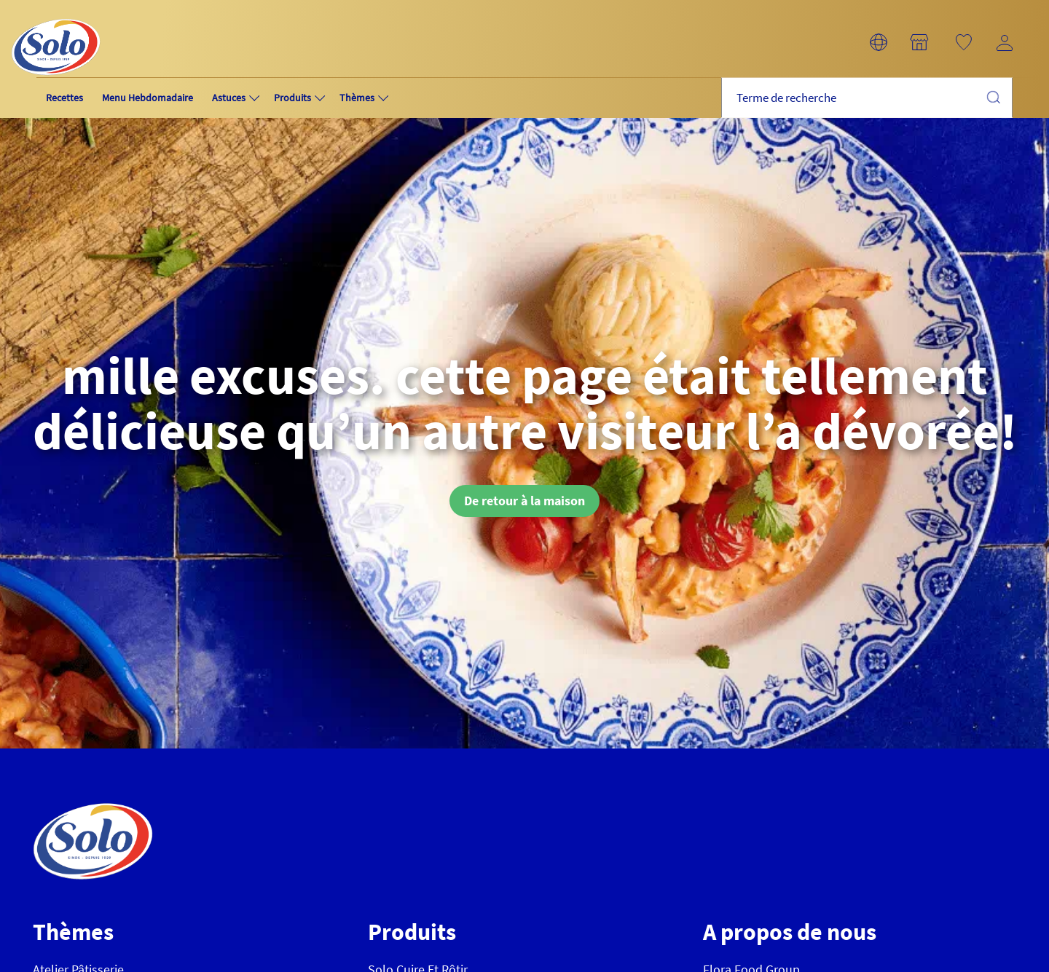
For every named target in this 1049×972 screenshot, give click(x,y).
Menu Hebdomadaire (147, 97)
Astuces (228, 97)
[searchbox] (867, 98)
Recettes (64, 97)
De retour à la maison (524, 500)
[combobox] (867, 98)
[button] (878, 42)
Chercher (993, 97)
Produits (292, 97)
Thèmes (356, 97)
